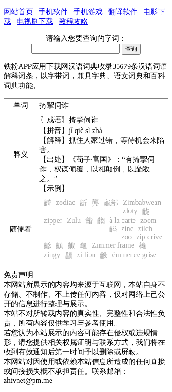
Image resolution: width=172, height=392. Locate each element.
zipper (53, 220)
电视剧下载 (35, 21)
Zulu (74, 220)
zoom (148, 220)
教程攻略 (73, 21)
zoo (126, 237)
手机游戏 (88, 12)
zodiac (65, 202)
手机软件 (53, 12)
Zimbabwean (142, 202)
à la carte (122, 220)
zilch (145, 228)
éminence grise (134, 255)
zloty (130, 211)
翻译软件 (123, 12)
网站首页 (18, 12)
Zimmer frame (113, 245)
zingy (52, 255)
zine (127, 228)
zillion (86, 255)
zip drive (149, 237)
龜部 (111, 203)
